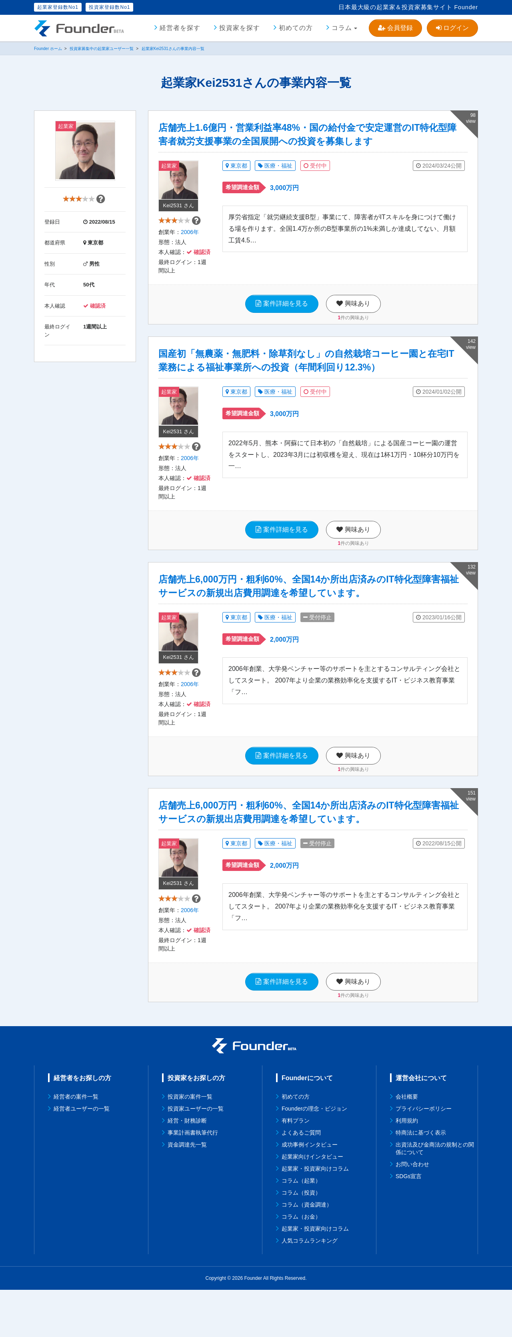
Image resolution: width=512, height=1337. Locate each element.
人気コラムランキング (310, 1288)
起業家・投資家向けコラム (315, 1216)
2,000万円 (284, 663)
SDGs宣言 (409, 1223)
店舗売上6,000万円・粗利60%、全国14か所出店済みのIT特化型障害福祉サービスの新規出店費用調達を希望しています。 (308, 610)
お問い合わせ (412, 1211)
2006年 (190, 244)
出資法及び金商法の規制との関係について (435, 1196)
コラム (342, 27)
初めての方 (296, 27)
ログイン (452, 27)
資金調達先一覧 (187, 1192)
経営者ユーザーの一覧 (82, 1156)
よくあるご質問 (301, 1180)
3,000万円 (284, 187)
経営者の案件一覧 (76, 1144)
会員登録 (395, 27)
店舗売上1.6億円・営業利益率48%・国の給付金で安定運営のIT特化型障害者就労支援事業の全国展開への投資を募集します (307, 134)
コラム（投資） (301, 1240)
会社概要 (407, 1144)
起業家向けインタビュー (312, 1204)
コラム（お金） (301, 1264)
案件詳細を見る (282, 315)
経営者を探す (180, 27)
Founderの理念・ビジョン (314, 1156)
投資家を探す (239, 27)
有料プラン (296, 1168)
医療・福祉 (275, 165)
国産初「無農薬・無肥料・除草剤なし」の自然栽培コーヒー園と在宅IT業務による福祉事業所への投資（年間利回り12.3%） (306, 372)
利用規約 (407, 1168)
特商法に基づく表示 (421, 1180)
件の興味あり (353, 329)
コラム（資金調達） (307, 1252)
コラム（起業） (301, 1228)
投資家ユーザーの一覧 (196, 1156)
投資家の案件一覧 (190, 1144)
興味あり (353, 315)
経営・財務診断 (187, 1168)
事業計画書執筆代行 (193, 1180)
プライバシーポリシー (424, 1156)
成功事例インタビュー (310, 1192)
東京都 (236, 165)
